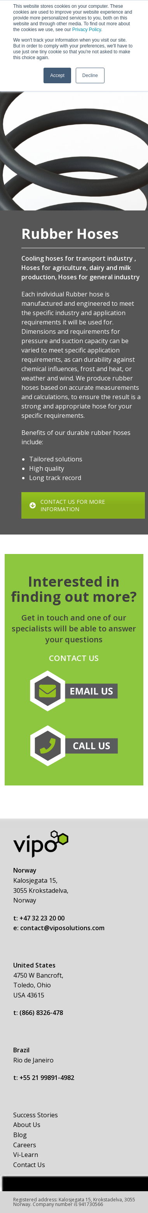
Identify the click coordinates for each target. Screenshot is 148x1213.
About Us (26, 1124)
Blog (20, 1135)
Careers (24, 1145)
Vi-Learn (25, 1154)
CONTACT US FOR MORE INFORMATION (67, 505)
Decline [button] (90, 75)
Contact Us (29, 1164)
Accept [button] (57, 75)
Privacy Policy (86, 29)
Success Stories (35, 1115)
